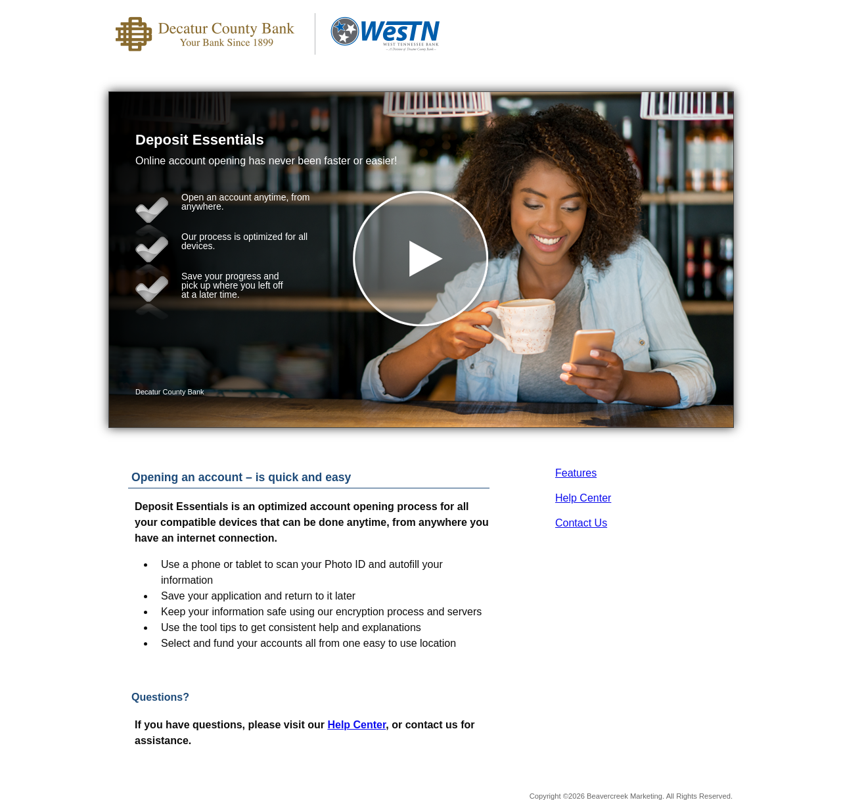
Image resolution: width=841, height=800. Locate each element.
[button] (421, 259)
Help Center (583, 498)
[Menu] (713, 26)
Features (576, 473)
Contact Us (581, 523)
